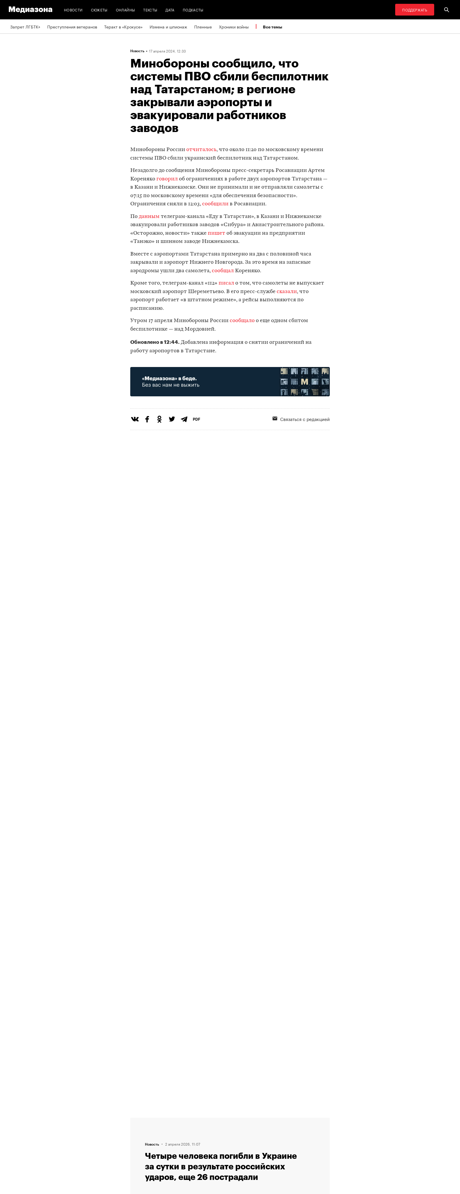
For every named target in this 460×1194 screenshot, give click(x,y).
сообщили (215, 204)
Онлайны (125, 9)
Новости (73, 9)
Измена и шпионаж (168, 26)
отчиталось (201, 149)
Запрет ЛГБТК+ (25, 26)
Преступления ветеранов (72, 26)
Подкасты (193, 9)
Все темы (272, 26)
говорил (167, 179)
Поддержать (414, 9)
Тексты (150, 9)
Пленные (203, 26)
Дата (169, 9)
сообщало (242, 320)
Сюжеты (99, 9)
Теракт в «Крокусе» (123, 26)
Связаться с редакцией (301, 418)
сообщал (223, 270)
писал (226, 283)
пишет (216, 233)
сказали (287, 291)
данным (149, 216)
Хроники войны (234, 26)
